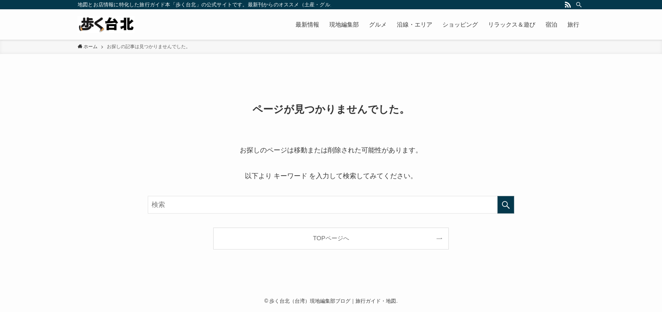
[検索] (578, 4)
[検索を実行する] (505, 205)
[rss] (567, 4)
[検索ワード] (331, 205)
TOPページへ (331, 238)
